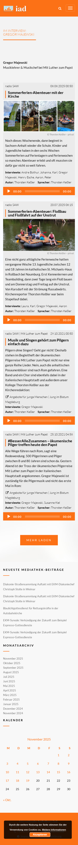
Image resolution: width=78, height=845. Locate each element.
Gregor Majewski (47, 306)
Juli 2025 (8, 676)
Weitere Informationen (54, 829)
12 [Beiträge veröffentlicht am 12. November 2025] (27, 772)
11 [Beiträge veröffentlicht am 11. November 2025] (17, 772)
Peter (48, 177)
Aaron (39, 177)
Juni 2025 (9, 681)
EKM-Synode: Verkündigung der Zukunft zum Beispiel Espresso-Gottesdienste (35, 623)
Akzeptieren (40, 834)
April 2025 (9, 690)
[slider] (42, 191)
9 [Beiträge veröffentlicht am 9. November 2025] (68, 763)
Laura (25, 306)
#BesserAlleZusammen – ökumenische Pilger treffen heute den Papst (40, 443)
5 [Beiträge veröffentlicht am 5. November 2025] (27, 763)
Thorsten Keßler (24, 182)
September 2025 (13, 667)
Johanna (45, 172)
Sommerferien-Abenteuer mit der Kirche (35, 94)
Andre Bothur (30, 172)
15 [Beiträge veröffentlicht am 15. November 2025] (58, 772)
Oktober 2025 (11, 663)
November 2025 (13, 658)
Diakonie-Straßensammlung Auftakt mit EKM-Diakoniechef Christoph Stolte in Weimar (38, 587)
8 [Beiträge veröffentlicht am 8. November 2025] (58, 763)
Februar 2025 (11, 699)
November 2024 (13, 713)
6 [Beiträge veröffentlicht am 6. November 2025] (38, 763)
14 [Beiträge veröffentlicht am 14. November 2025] (48, 772)
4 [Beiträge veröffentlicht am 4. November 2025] (17, 763)
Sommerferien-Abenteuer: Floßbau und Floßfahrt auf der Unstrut (37, 213)
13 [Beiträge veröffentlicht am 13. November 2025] (38, 772)
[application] (39, 191)
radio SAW (12, 86)
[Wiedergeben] (9, 191)
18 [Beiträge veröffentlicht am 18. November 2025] (17, 780)
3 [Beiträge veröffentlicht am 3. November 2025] (7, 763)
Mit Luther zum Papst (34, 333)
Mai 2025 (9, 686)
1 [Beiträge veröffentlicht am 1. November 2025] (58, 755)
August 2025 (11, 672)
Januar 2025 (11, 704)
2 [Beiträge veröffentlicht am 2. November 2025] (68, 755)
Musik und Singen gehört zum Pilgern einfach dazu (38, 342)
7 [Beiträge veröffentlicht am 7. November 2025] (48, 763)
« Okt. (7, 800)
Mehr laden (39, 540)
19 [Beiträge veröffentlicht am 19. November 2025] (27, 780)
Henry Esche (26, 177)
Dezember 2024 (13, 708)
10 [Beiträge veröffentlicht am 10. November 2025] (7, 772)
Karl (54, 172)
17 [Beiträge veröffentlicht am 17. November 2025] (7, 780)
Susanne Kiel (52, 502)
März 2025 (10, 695)
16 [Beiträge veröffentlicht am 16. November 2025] (68, 772)
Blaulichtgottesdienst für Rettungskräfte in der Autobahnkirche (30, 611)
